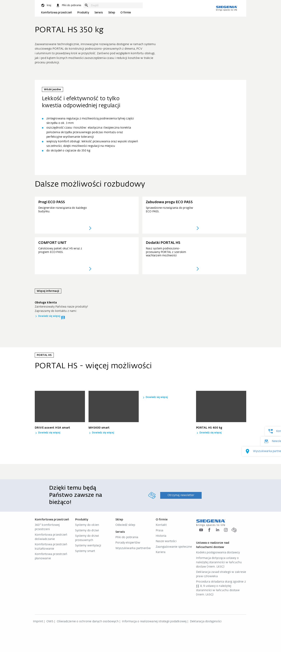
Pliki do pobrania (126, 537)
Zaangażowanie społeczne (174, 546)
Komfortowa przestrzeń (56, 12)
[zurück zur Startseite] (226, 8)
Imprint (38, 621)
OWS (50, 621)
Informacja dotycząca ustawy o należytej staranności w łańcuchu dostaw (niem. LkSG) (219, 562)
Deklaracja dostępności (206, 621)
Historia (161, 536)
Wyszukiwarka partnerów (133, 548)
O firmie (125, 12)
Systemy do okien (87, 525)
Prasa (159, 530)
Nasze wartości (166, 541)
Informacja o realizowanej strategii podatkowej (154, 621)
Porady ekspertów (127, 542)
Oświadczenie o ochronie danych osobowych (88, 621)
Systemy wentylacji (88, 545)
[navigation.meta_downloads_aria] (68, 5)
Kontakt (161, 525)
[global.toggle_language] (45, 5)
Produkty (83, 12)
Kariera (160, 552)
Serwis (98, 12)
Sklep (111, 12)
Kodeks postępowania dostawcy (218, 552)
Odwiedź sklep (125, 525)
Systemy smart (85, 551)
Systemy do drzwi (87, 530)
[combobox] (116, 5)
